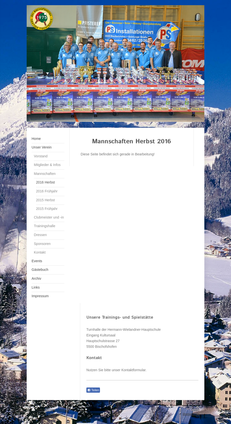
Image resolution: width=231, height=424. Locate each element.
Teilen (93, 390)
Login (195, 409)
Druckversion (44, 410)
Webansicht (191, 414)
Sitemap (64, 410)
